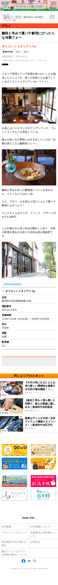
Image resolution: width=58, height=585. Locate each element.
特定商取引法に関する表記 (14, 543)
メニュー (52, 20)
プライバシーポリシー (14, 532)
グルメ (18, 52)
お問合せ (35, 541)
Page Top (28, 518)
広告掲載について (40, 526)
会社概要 (6, 526)
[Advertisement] (29, 506)
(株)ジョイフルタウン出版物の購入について (14, 553)
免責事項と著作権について (43, 534)
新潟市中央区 (8, 52)
